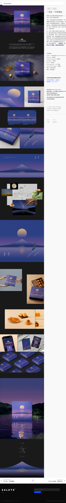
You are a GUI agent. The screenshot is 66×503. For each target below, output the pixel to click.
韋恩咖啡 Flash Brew (52, 81)
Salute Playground (51, 500)
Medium (63, 500)
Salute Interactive (9, 500)
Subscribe (37, 492)
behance (58, 500)
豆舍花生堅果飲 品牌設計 (53, 80)
